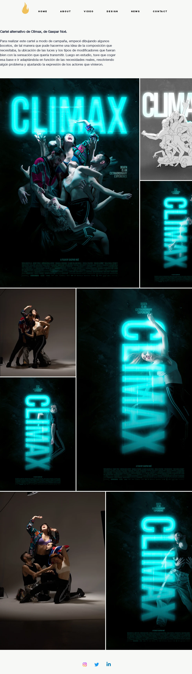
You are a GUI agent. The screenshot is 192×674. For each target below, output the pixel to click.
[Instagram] (84, 664)
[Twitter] (96, 664)
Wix (135, 672)
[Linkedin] (108, 664)
